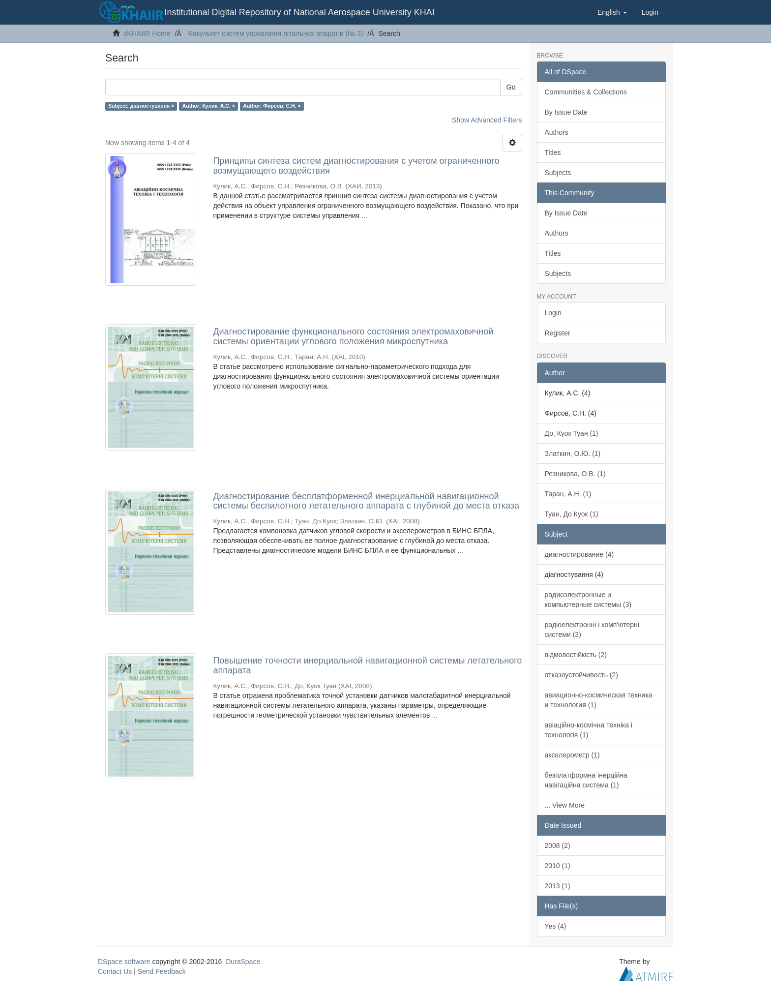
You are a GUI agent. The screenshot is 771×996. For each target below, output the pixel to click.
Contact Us (115, 971)
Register (557, 333)
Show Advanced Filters (487, 120)
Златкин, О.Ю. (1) (573, 453)
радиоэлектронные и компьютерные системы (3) (588, 599)
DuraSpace (243, 962)
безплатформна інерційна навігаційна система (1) (586, 780)
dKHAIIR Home (147, 33)
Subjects (558, 173)
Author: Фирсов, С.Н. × (271, 106)
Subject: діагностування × (141, 106)
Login (553, 313)
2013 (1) (557, 886)
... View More (565, 805)
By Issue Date (566, 112)
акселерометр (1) (572, 755)
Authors (556, 132)
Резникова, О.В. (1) (575, 474)
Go (511, 87)
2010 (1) (557, 866)
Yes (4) (555, 926)
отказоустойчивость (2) (581, 675)
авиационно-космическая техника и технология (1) (598, 700)
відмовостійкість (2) (576, 655)
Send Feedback (162, 971)
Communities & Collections (586, 92)
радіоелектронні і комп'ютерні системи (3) (592, 629)
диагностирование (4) (579, 554)
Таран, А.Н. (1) (568, 494)
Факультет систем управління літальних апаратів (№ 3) (275, 33)
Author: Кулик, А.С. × (208, 106)
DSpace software (124, 962)
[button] (612, 12)
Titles (553, 152)
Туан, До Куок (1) (571, 514)
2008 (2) (557, 845)
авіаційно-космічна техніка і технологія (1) (589, 730)
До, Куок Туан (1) (571, 433)
